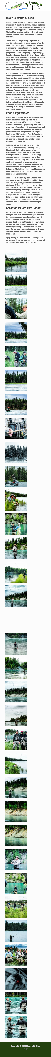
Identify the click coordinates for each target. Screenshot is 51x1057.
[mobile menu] (48, 4)
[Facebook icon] (24, 1050)
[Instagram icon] (27, 1050)
